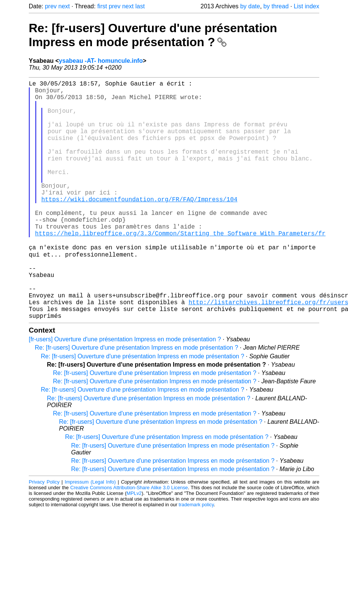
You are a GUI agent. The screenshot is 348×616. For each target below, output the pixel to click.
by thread (276, 6)
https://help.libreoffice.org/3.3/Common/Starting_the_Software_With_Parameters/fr (180, 268)
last (140, 6)
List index (306, 6)
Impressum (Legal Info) (90, 534)
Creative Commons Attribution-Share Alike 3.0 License (129, 540)
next (64, 6)
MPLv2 (134, 545)
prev (51, 6)
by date (250, 6)
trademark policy (196, 557)
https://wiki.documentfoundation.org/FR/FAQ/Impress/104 (139, 226)
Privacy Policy (44, 534)
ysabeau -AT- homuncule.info (101, 61)
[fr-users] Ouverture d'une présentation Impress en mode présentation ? (125, 391)
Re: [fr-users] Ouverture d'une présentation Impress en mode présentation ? (153, 35)
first (102, 6)
